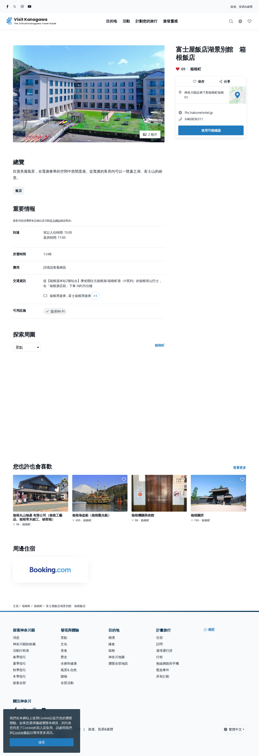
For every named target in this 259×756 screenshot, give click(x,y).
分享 (224, 81)
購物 (64, 676)
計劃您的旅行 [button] (146, 21)
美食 (64, 650)
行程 (159, 657)
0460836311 (194, 119)
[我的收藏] (249, 21)
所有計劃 (162, 676)
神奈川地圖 (116, 657)
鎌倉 (111, 644)
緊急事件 (162, 670)
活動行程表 (21, 650)
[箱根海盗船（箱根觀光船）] (99, 498)
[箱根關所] (218, 498)
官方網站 (55, 220)
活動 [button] (126, 21)
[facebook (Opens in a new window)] (7, 6)
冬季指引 (19, 676)
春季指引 (19, 657)
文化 (64, 644)
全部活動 (67, 683)
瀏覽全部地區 (118, 663)
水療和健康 (69, 663)
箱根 (111, 650)
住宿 (159, 637)
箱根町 (195, 69)
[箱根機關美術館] (159, 498)
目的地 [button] (111, 21)
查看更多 (239, 467)
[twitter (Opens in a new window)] (14, 6)
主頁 (16, 606)
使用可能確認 (211, 130)
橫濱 (111, 637)
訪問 (159, 644)
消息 (16, 637)
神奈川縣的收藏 (24, 644)
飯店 (18, 190)
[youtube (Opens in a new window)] (29, 6)
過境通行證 (164, 650)
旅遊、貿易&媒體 (241, 6)
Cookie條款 (21, 732)
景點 (64, 637)
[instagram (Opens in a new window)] (22, 6)
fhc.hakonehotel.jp (199, 112)
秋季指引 (19, 670)
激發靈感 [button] (170, 21)
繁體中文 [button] (233, 729)
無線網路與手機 (167, 663)
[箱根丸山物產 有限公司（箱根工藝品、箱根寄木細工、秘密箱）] (40, 500)
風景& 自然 (69, 670)
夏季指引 (19, 663)
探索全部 (19, 683)
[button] (240, 21)
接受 (41, 742)
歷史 (64, 657)
